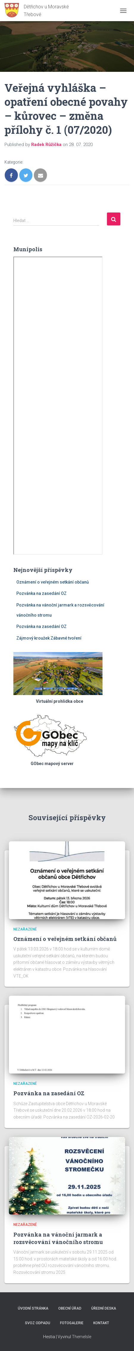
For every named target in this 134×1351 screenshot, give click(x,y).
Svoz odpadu (37, 1323)
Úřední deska (103, 1308)
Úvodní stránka (33, 1308)
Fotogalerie (71, 1323)
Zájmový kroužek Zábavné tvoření (48, 638)
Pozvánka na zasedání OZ (41, 593)
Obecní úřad (69, 1308)
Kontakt (101, 1323)
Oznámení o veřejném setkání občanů (52, 582)
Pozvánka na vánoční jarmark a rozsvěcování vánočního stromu (58, 1238)
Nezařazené (25, 929)
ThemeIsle (81, 1336)
